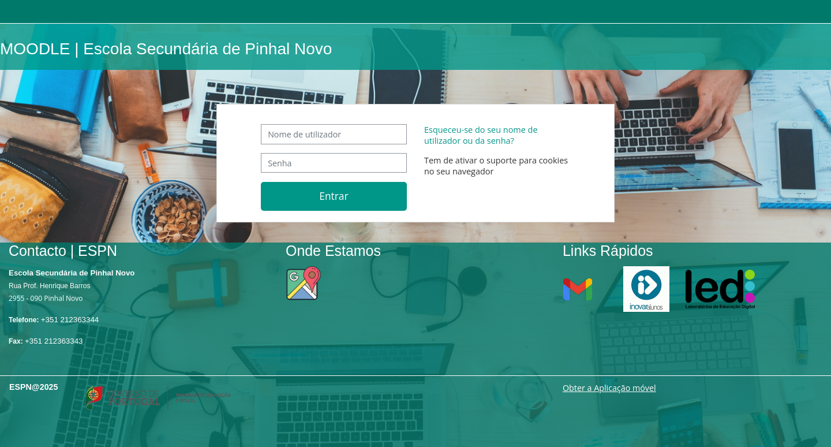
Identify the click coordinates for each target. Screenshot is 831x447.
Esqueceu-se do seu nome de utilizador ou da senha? (481, 135)
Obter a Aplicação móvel (609, 387)
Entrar (333, 196)
